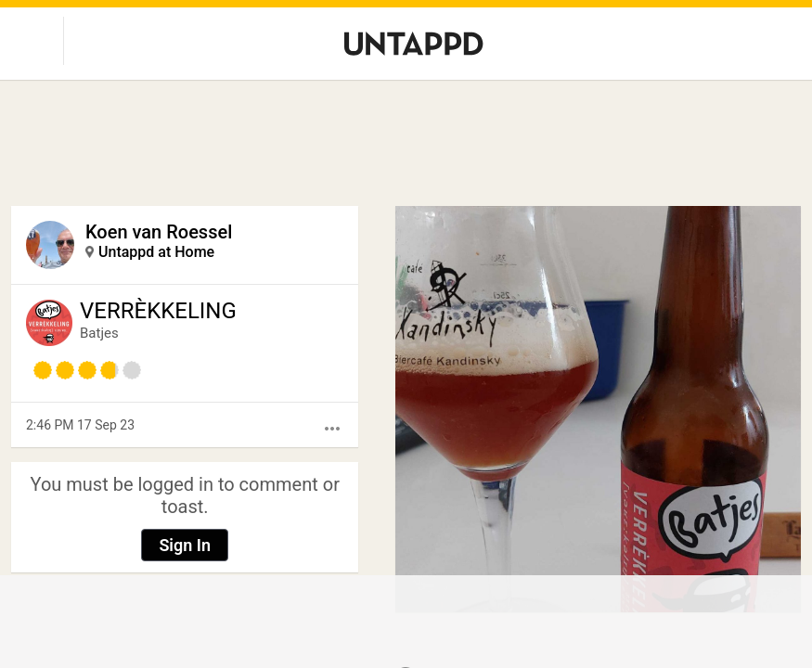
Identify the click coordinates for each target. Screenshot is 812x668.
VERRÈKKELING (158, 311)
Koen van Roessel (158, 232)
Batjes (99, 333)
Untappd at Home (156, 252)
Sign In (185, 545)
